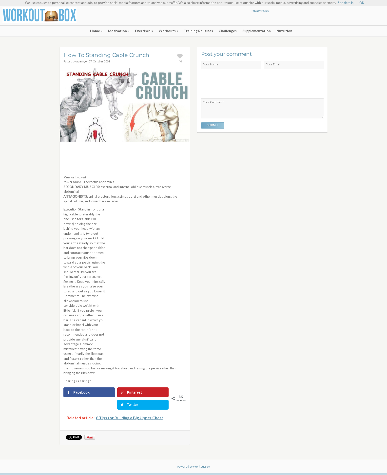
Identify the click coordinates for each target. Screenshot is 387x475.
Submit (212, 125)
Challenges (228, 31)
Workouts (168, 31)
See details (345, 3)
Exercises (144, 31)
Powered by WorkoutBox (193, 466)
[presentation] (238, 84)
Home (96, 31)
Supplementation (256, 31)
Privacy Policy (260, 10)
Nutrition (284, 31)
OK (361, 3)
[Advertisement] (327, 16)
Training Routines (198, 31)
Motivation (118, 31)
